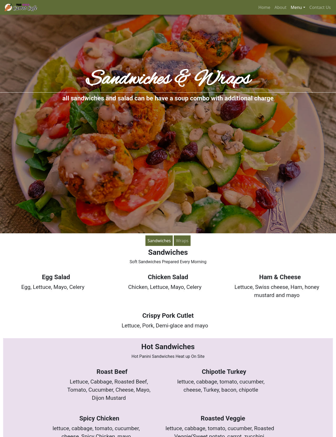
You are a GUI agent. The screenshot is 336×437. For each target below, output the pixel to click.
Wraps (182, 241)
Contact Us (320, 7)
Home (264, 7)
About (280, 7)
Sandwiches (159, 241)
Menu (296, 7)
